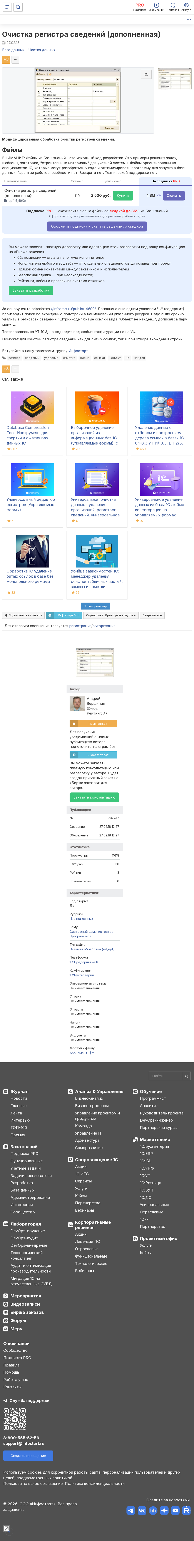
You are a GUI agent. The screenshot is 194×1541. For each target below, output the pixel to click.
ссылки (99, 358)
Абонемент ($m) (83, 1053)
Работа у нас (15, 1379)
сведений (32, 358)
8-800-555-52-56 (21, 1438)
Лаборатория (25, 1224)
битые (84, 358)
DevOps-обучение (27, 1231)
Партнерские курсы (158, 1127)
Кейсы (81, 1195)
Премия (17, 1135)
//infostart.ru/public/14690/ (73, 309)
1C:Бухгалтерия (82, 975)
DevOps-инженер (156, 1120)
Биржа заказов (27, 1312)
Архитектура (87, 1140)
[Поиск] (18, 7)
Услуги (81, 1188)
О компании (16, 1343)
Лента (16, 1113)
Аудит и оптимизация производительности (30, 1268)
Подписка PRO (24, 1153)
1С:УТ (145, 1175)
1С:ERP (146, 1153)
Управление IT (88, 1133)
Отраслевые (87, 1249)
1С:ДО (146, 1197)
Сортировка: (111, 615)
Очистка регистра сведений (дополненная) (81, 34)
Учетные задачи (25, 1168)
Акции (81, 1166)
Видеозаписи (25, 1304)
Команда (83, 1126)
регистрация (80, 626)
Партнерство (87, 1203)
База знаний (23, 1146)
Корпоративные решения (93, 1225)
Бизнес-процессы (92, 1105)
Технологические (91, 1263)
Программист (80, 936)
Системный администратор (92, 932)
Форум (18, 1320)
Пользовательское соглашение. (33, 1483)
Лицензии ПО (87, 1241)
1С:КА (145, 1161)
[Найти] (186, 1076)
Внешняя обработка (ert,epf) (92, 949)
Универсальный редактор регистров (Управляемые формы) (31, 504)
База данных (22, 1190)
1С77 (144, 1219)
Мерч (16, 1328)
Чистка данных (81, 919)
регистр (14, 358)
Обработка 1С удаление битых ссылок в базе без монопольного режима (30, 576)
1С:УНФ (147, 1168)
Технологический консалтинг (26, 1255)
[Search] (170, 1076)
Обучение (151, 1091)
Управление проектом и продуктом (97, 1116)
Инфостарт (78, 351)
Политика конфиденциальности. (95, 1483)
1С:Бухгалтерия (154, 1146)
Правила (11, 1365)
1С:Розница (150, 1182)
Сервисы (83, 1181)
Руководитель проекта (162, 1113)
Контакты (12, 1387)
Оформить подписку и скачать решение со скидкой (97, 226)
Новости (18, 1098)
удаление (51, 358)
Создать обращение (28, 1456)
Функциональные (26, 1161)
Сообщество (22, 1212)
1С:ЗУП (146, 1190)
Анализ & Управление (99, 1091)
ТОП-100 (18, 1127)
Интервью (20, 1120)
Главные (18, 1105)
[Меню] (7, 7)
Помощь (11, 1372)
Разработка (21, 1182)
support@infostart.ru (23, 1443)
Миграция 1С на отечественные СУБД (31, 1281)
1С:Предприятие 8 (84, 962)
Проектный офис (158, 1238)
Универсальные (154, 1204)
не (127, 358)
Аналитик (149, 1105)
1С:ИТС (82, 1174)
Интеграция (21, 1204)
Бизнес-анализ (89, 1098)
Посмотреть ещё (95, 606)
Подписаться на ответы (23, 615)
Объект (115, 358)
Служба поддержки (29, 1400)
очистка (69, 358)
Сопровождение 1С (96, 1159)
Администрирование (30, 1197)
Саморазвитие (89, 1147)
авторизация (104, 626)
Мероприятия (25, 1295)
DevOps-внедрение (28, 1245)
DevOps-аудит (24, 1238)
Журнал (19, 1091)
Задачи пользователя (31, 1175)
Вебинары (84, 1210)
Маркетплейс (155, 1139)
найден (139, 358)
